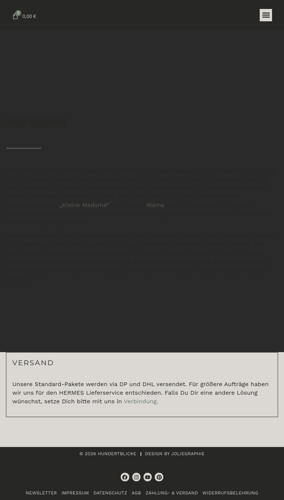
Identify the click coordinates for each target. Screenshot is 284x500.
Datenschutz (110, 493)
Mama (155, 226)
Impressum (75, 493)
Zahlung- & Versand (171, 493)
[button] (266, 15)
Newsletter (41, 493)
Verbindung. (141, 401)
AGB (136, 493)
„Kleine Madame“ (84, 226)
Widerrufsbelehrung (230, 493)
